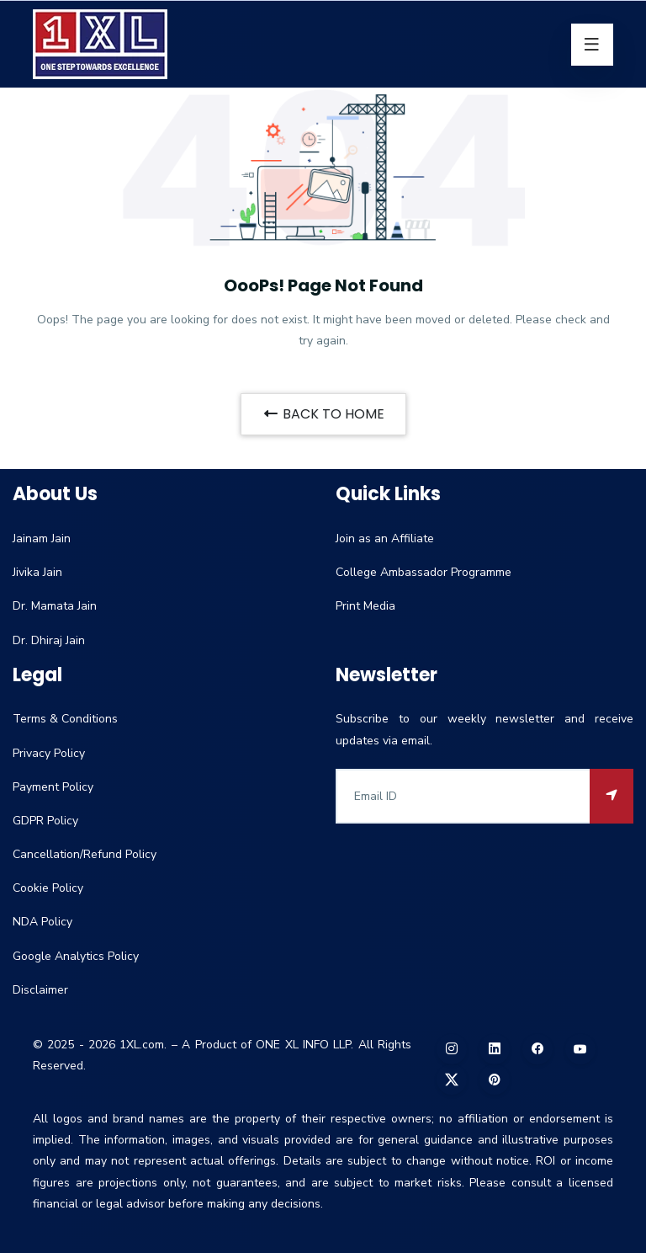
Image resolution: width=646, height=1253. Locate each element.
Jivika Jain (37, 572)
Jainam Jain (42, 539)
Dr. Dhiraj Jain (49, 640)
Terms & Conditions (65, 719)
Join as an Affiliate (385, 539)
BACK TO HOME (323, 414)
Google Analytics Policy (76, 956)
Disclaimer (40, 990)
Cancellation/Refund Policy (84, 854)
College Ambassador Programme (423, 572)
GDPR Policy (45, 821)
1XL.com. (143, 1045)
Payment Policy (53, 787)
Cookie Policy (48, 888)
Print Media (365, 606)
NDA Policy (42, 922)
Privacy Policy (49, 753)
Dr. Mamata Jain (55, 606)
